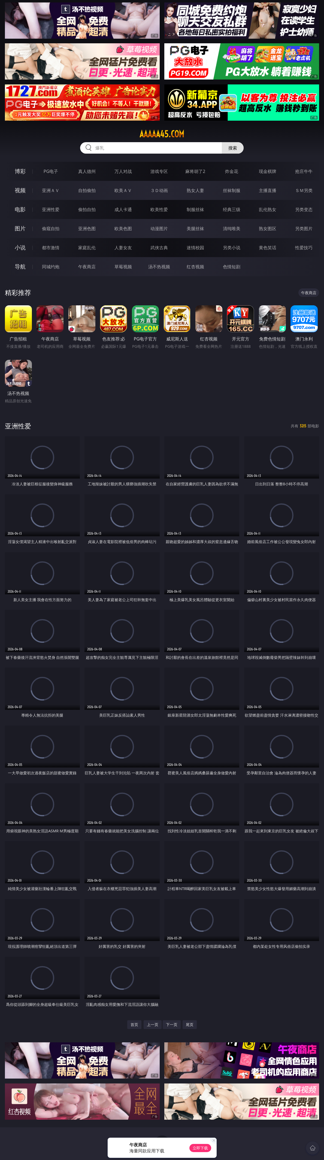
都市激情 (50, 248)
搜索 (232, 148)
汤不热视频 (159, 267)
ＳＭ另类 (304, 190)
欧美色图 (123, 229)
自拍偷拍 (87, 190)
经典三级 (231, 209)
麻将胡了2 (195, 171)
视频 (20, 190)
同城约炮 (50, 267)
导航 (20, 266)
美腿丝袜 (195, 229)
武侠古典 (159, 248)
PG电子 (51, 171)
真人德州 (87, 171)
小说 (20, 247)
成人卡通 (123, 209)
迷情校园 (195, 248)
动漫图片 (159, 229)
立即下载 (200, 1147)
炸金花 (231, 171)
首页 (134, 1024)
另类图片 (304, 229)
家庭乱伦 (87, 248)
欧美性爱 (159, 209)
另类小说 (231, 248)
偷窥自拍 (50, 229)
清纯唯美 (231, 229)
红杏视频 (195, 267)
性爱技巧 (304, 248)
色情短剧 (231, 267)
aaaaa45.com (162, 134)
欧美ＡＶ (123, 190)
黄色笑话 (267, 248)
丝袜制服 (231, 190)
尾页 (189, 1024)
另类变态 (304, 209)
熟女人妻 (195, 190)
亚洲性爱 (50, 209)
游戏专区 (159, 171)
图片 (20, 228)
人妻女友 (123, 248)
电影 (20, 209)
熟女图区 (267, 229)
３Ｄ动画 (159, 190)
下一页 (171, 1024)
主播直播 (267, 190)
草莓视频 (123, 267)
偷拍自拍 (87, 209)
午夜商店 (87, 267)
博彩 (20, 171)
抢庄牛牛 (304, 171)
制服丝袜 (195, 209)
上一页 (152, 1024)
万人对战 (123, 171)
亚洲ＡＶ (50, 190)
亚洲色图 (87, 229)
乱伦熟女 (267, 209)
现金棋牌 (267, 171)
